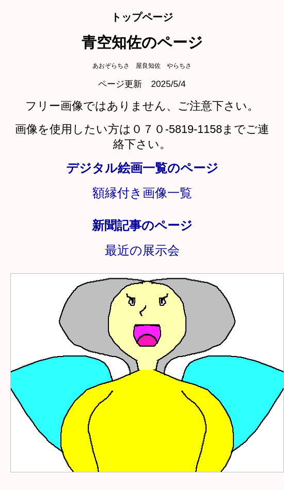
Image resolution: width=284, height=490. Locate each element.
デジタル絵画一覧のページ (142, 168)
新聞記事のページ (142, 225)
